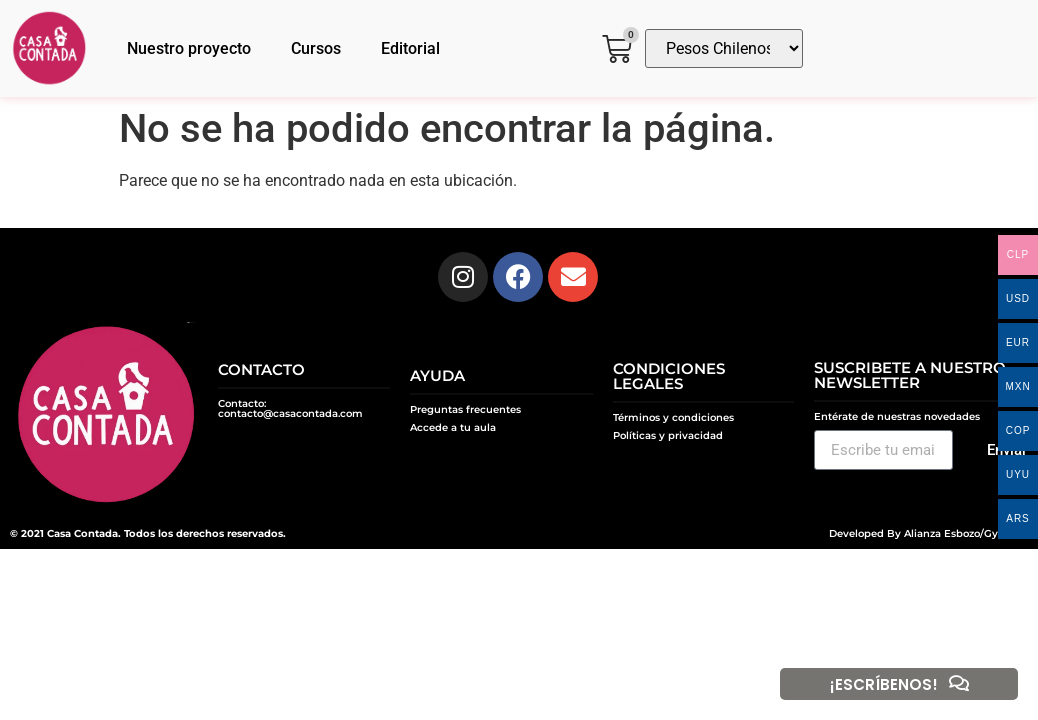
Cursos (316, 48)
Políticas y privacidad (668, 435)
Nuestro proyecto (189, 48)
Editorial (410, 48)
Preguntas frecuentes (465, 409)
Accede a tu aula (453, 427)
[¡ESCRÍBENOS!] (959, 684)
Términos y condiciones (673, 417)
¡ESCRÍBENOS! (884, 684)
